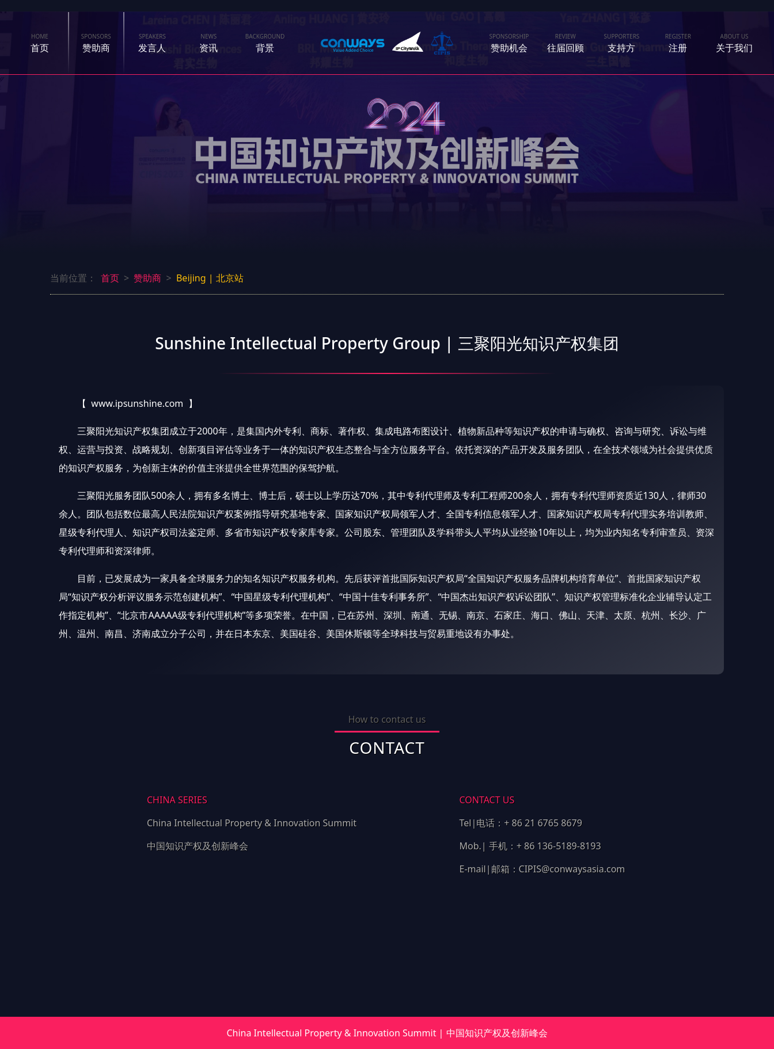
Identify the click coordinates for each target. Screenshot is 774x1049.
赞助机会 (509, 43)
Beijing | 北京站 (210, 278)
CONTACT (387, 747)
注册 (678, 43)
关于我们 (734, 43)
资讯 (208, 39)
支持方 (622, 43)
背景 (265, 43)
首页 (40, 43)
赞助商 (96, 43)
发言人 (152, 43)
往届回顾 (565, 43)
